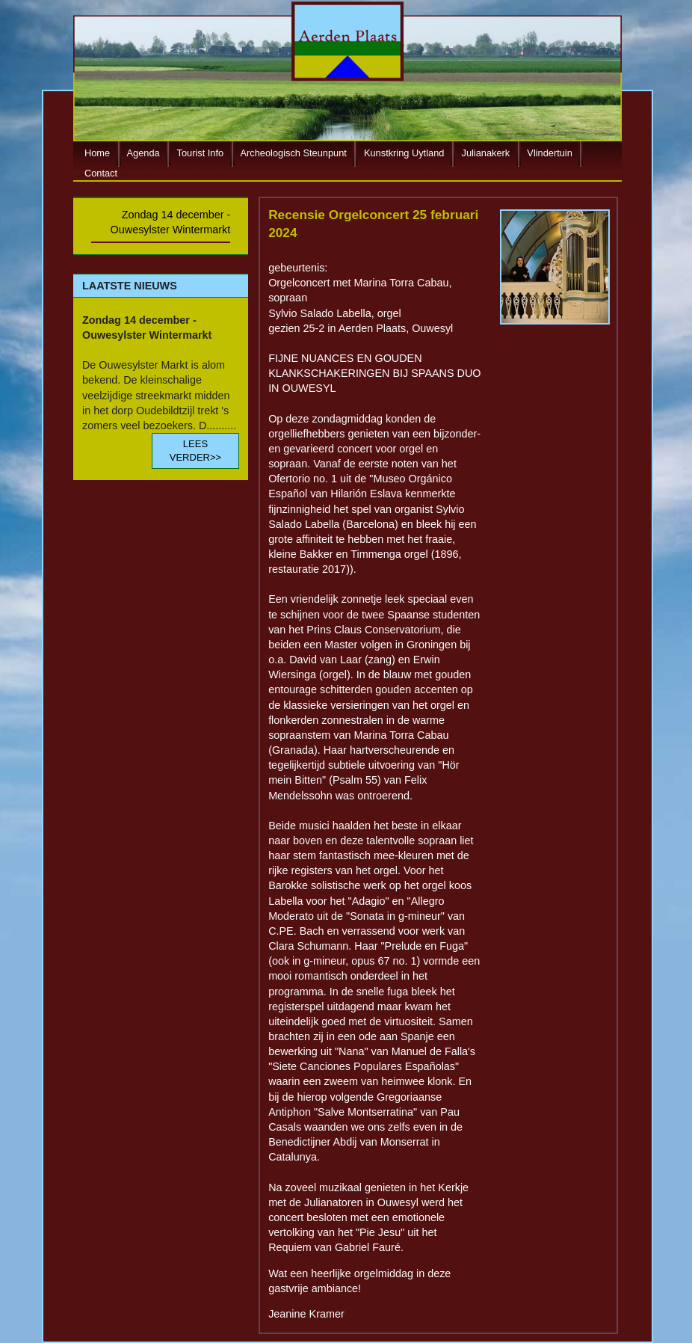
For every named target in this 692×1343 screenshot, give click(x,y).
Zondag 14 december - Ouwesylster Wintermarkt (171, 222)
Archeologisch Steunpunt (294, 153)
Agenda (143, 153)
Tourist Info (200, 153)
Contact (100, 173)
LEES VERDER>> (195, 450)
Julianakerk (486, 153)
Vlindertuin (549, 153)
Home (97, 153)
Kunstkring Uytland (404, 153)
